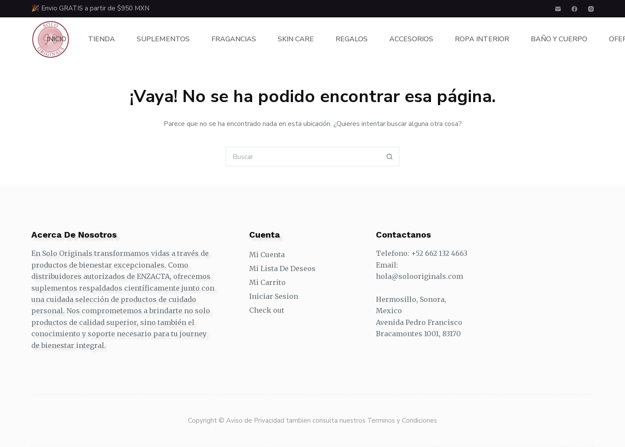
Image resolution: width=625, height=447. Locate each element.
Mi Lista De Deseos (282, 268)
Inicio (56, 39)
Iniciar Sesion (273, 296)
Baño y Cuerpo (559, 39)
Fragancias (233, 39)
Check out (266, 310)
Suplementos (163, 39)
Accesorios (411, 39)
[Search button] (389, 156)
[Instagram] (591, 9)
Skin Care (296, 39)
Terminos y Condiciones (402, 420)
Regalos (352, 39)
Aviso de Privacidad (256, 420)
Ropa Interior (482, 39)
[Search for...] (303, 156)
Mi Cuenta (267, 254)
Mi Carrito (267, 282)
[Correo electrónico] (558, 9)
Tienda (101, 39)
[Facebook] (574, 9)
